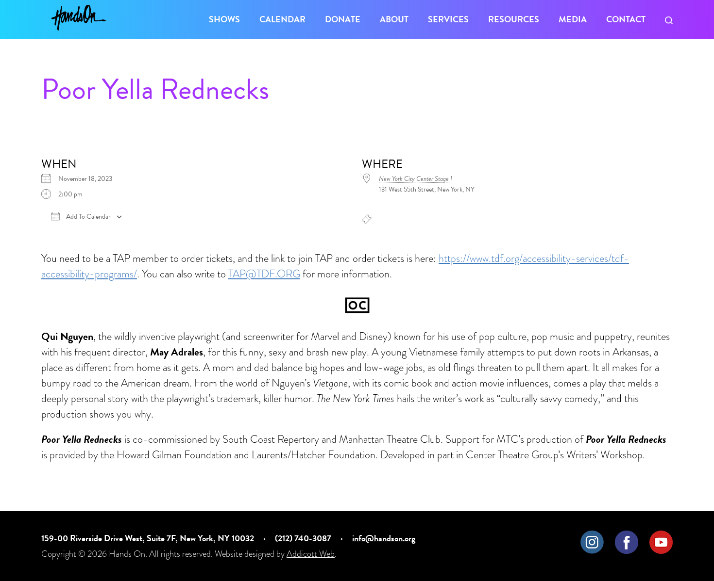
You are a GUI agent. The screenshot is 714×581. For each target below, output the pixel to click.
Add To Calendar (81, 217)
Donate (342, 19)
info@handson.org (383, 538)
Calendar (282, 19)
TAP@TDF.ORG (264, 273)
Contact (626, 19)
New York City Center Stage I (415, 179)
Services (448, 19)
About (394, 19)
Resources (513, 19)
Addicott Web (311, 554)
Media (573, 19)
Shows (224, 19)
